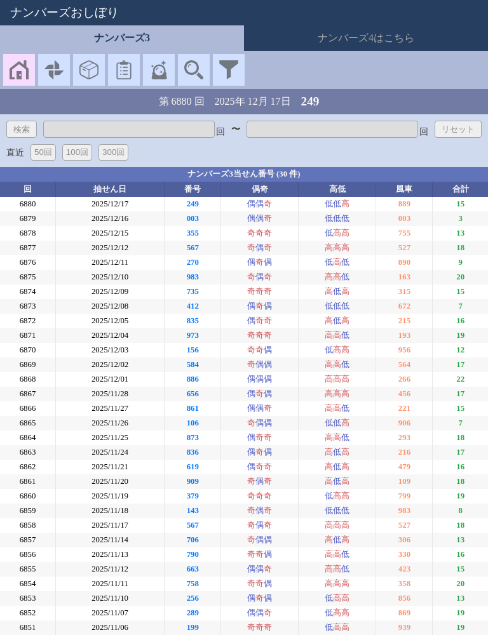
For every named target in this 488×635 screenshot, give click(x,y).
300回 (113, 152)
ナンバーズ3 (122, 37)
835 (193, 320)
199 (193, 627)
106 (193, 422)
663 (193, 569)
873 (193, 437)
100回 (77, 152)
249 (193, 203)
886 (193, 379)
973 (193, 335)
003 (193, 218)
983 (193, 276)
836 (193, 452)
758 (193, 583)
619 (193, 466)
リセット (458, 129)
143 (193, 510)
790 (193, 554)
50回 (43, 152)
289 (193, 612)
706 (193, 539)
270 (193, 262)
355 (193, 233)
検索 (21, 129)
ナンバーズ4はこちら (366, 37)
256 (193, 598)
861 (193, 408)
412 (193, 306)
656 (193, 393)
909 (193, 481)
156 (193, 349)
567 (193, 247)
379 (193, 495)
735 (193, 291)
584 (193, 364)
